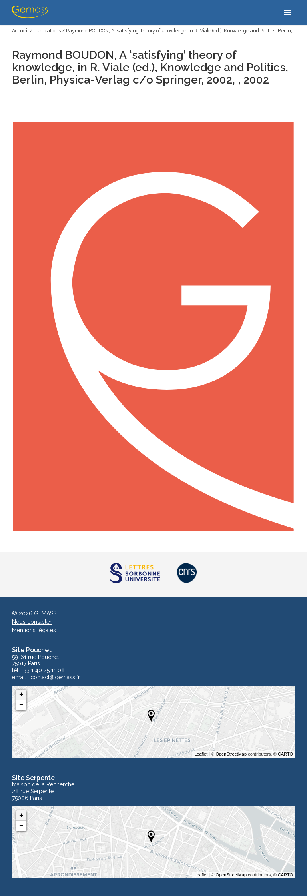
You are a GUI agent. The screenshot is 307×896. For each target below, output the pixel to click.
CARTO (285, 754)
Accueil (20, 31)
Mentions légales (34, 630)
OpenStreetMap (231, 754)
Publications (47, 31)
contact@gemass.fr (55, 677)
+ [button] (21, 695)
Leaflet (200, 754)
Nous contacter (32, 622)
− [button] (21, 705)
